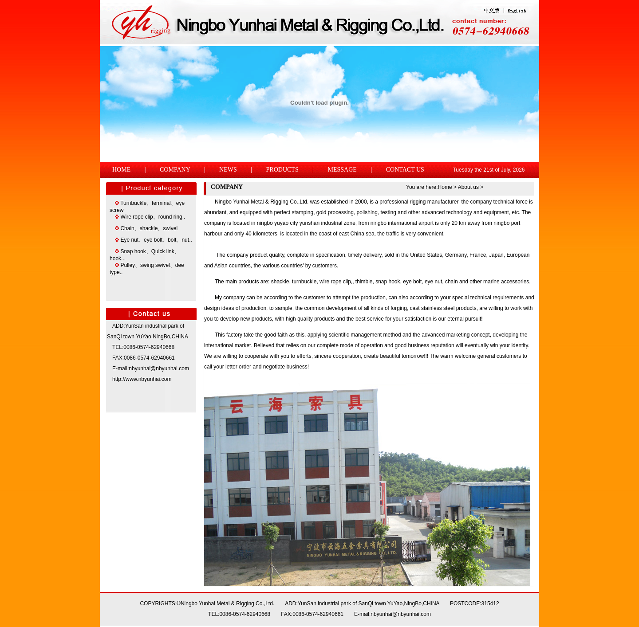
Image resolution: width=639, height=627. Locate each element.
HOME (121, 169)
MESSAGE (342, 169)
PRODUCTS (282, 169)
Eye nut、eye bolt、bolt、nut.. (156, 240)
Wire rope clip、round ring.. (152, 217)
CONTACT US (405, 169)
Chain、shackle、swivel (149, 228)
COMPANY (175, 169)
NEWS (228, 169)
